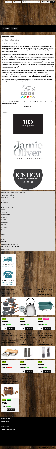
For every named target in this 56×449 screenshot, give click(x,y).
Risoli (28, 210)
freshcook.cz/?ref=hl (28, 252)
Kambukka (28, 217)
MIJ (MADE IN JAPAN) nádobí (8, 200)
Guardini (3, 219)
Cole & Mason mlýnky (28, 195)
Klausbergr (28, 222)
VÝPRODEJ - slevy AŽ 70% (8, 197)
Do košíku (10, 328)
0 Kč (53, 2)
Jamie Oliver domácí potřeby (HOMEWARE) (28, 192)
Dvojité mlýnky (5, 249)
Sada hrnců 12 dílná (8, 289)
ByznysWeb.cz (51, 447)
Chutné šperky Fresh (7, 207)
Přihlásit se (8, 2)
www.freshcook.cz (5, 426)
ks (4, 328)
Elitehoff (4, 232)
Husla (3, 229)
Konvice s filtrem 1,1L (25, 289)
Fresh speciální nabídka (8, 205)
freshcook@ (3, 421)
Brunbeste (28, 227)
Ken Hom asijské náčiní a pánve (28, 247)
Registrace (17, 2)
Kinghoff (4, 224)
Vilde (2, 237)
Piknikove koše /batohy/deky (28, 244)
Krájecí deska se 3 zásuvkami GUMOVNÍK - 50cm (9, 335)
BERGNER (3, 239)
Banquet (28, 242)
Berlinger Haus (28, 215)
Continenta (28, 202)
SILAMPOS (28, 212)
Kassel (28, 234)
